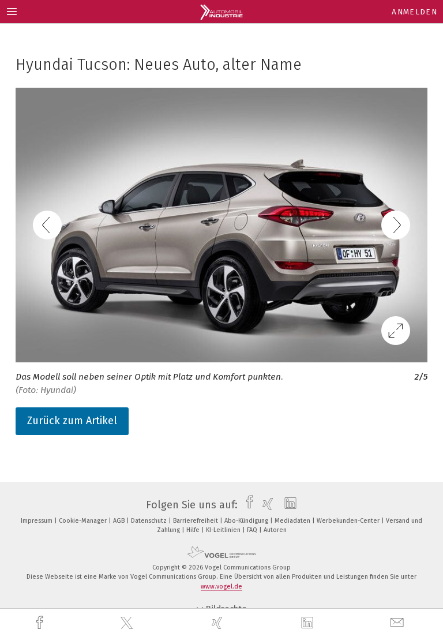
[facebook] (41, 623)
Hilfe (193, 530)
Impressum (37, 520)
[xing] (219, 623)
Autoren (275, 530)
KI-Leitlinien (224, 530)
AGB (119, 520)
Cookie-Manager (83, 520)
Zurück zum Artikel (72, 420)
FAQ (253, 530)
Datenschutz (149, 520)
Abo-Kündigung (247, 520)
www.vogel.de (221, 586)
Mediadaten (293, 520)
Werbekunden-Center (349, 520)
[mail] (399, 623)
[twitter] (128, 623)
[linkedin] (308, 623)
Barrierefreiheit (196, 520)
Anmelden (414, 12)
